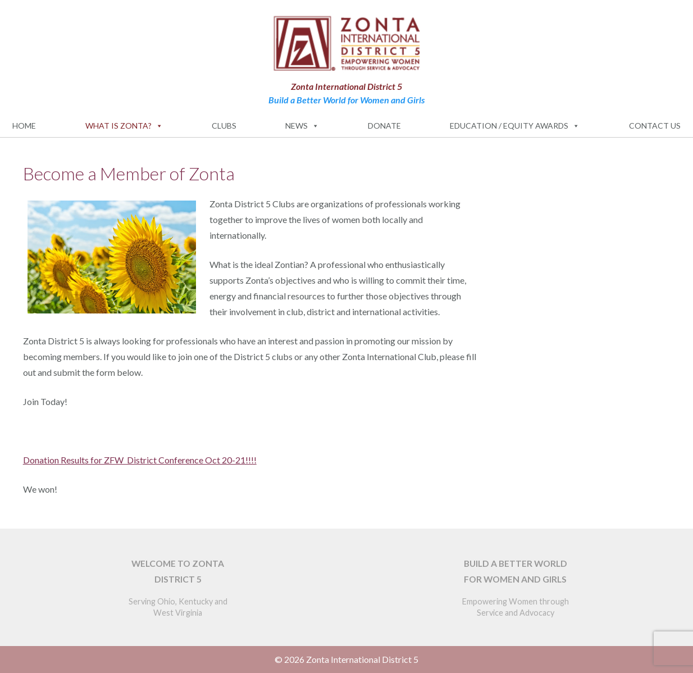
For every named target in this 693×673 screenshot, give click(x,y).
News (302, 126)
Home (24, 125)
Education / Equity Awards (515, 126)
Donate (384, 125)
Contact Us (655, 125)
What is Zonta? (124, 126)
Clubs (224, 125)
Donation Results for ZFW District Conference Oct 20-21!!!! (140, 459)
